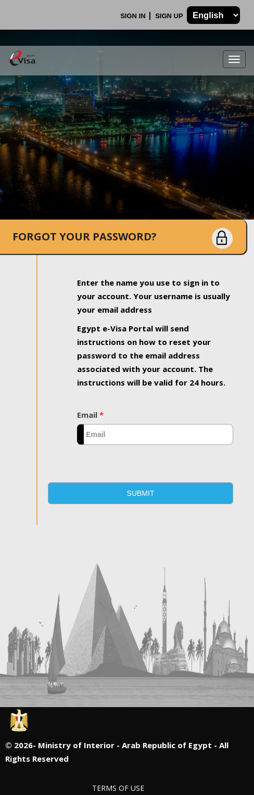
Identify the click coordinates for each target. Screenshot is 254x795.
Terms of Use (118, 788)
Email (90, 414)
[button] (140, 493)
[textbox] (155, 434)
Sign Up (170, 16)
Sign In (133, 16)
